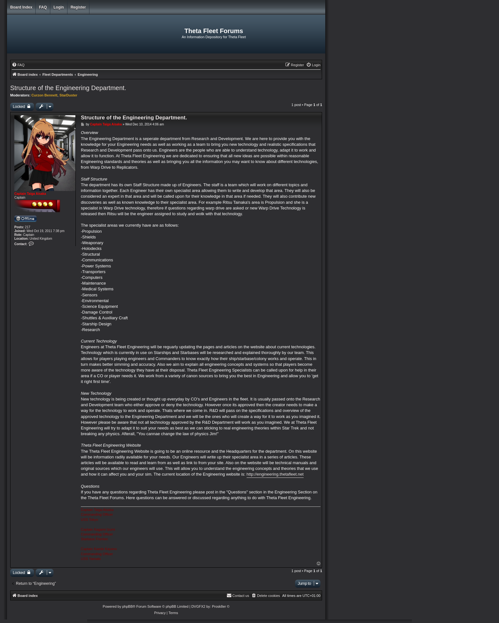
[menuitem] (18, 65)
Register (78, 7)
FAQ (43, 7)
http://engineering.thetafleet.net (275, 474)
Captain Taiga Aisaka (30, 193)
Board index (21, 7)
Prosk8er (219, 606)
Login (58, 7)
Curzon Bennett (45, 95)
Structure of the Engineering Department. (68, 87)
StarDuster (68, 95)
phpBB (127, 606)
